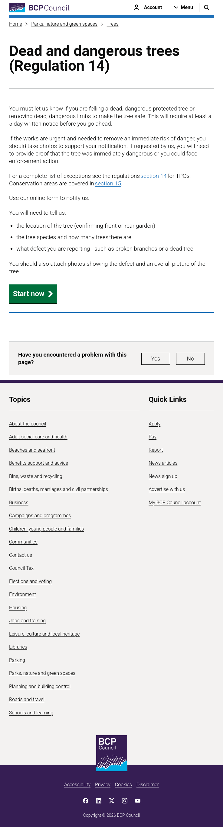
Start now (33, 294)
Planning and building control (40, 686)
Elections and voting (30, 581)
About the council (27, 424)
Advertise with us (167, 489)
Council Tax (21, 568)
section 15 (108, 183)
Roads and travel (26, 699)
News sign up (163, 476)
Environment (22, 594)
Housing (18, 608)
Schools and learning (31, 713)
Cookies (123, 784)
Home (15, 24)
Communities (23, 542)
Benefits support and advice (38, 463)
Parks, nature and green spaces (64, 24)
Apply (154, 424)
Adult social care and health (38, 437)
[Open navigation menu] (183, 7)
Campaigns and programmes (40, 515)
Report (156, 450)
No (190, 358)
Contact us (20, 555)
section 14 (153, 175)
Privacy (102, 784)
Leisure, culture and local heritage (44, 634)
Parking (17, 660)
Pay (152, 437)
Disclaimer (147, 784)
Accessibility (77, 784)
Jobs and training (27, 620)
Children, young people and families (46, 529)
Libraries (18, 647)
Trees (113, 24)
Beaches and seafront (32, 450)
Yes (155, 358)
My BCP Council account (175, 502)
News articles (163, 463)
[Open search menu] (206, 7)
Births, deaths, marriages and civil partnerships (58, 489)
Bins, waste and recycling (35, 476)
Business (18, 502)
